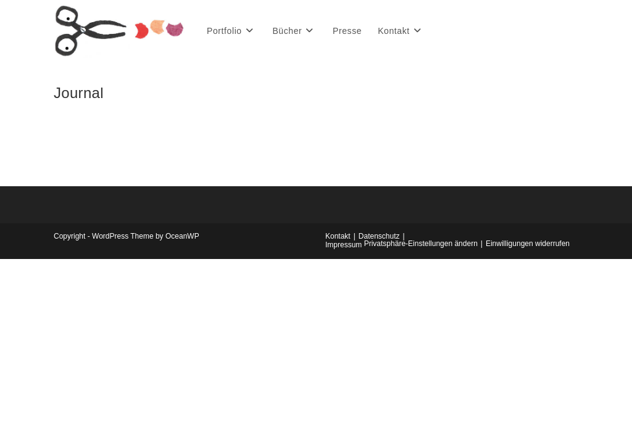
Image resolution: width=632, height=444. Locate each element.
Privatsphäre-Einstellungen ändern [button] (421, 243)
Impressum (343, 244)
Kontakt (338, 236)
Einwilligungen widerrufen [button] (528, 243)
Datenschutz (379, 236)
